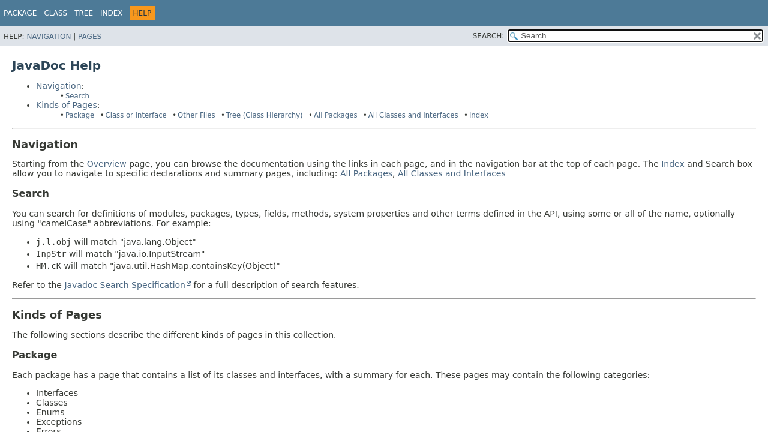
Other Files (196, 115)
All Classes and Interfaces (413, 115)
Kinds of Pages (66, 105)
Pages (89, 36)
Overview (107, 164)
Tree (83, 13)
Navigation (48, 36)
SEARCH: (489, 36)
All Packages (336, 115)
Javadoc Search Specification (124, 285)
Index (111, 13)
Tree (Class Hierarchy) (264, 115)
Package (20, 13)
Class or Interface (136, 115)
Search (77, 96)
